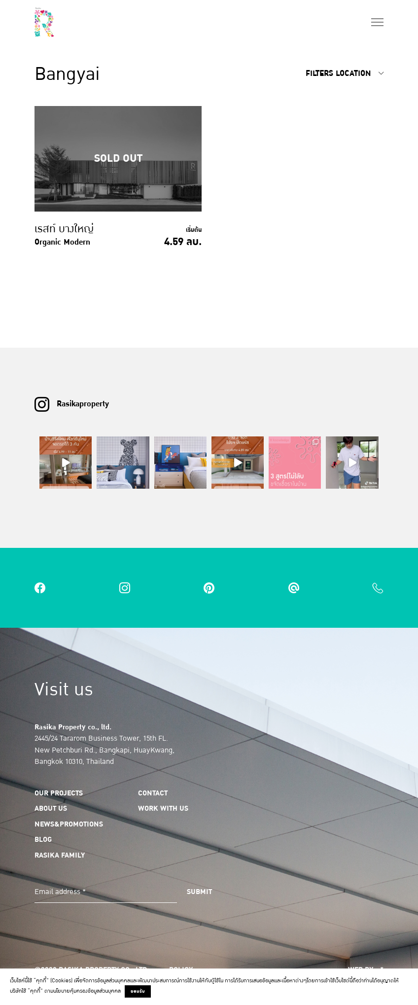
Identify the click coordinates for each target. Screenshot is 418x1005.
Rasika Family (60, 855)
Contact (153, 793)
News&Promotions (69, 824)
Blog (43, 839)
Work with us (163, 808)
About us (51, 808)
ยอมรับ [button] (138, 991)
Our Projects (59, 793)
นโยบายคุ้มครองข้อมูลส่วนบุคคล (87, 991)
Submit (199, 891)
